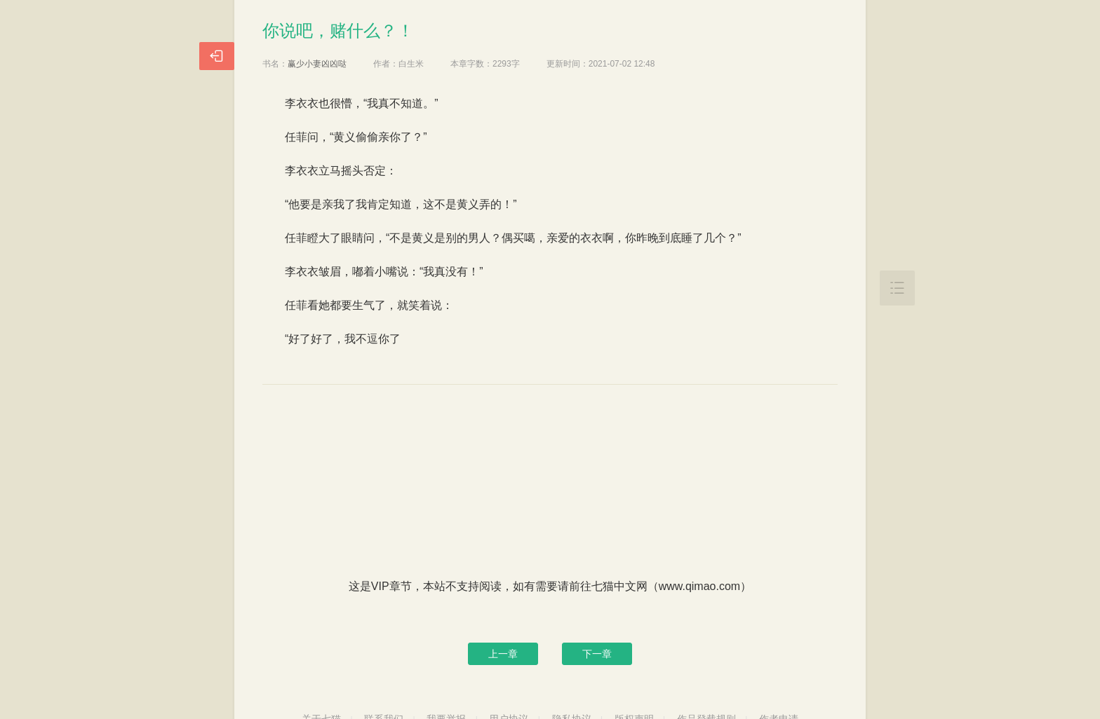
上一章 (503, 653)
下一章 (597, 653)
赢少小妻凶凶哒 (317, 64)
